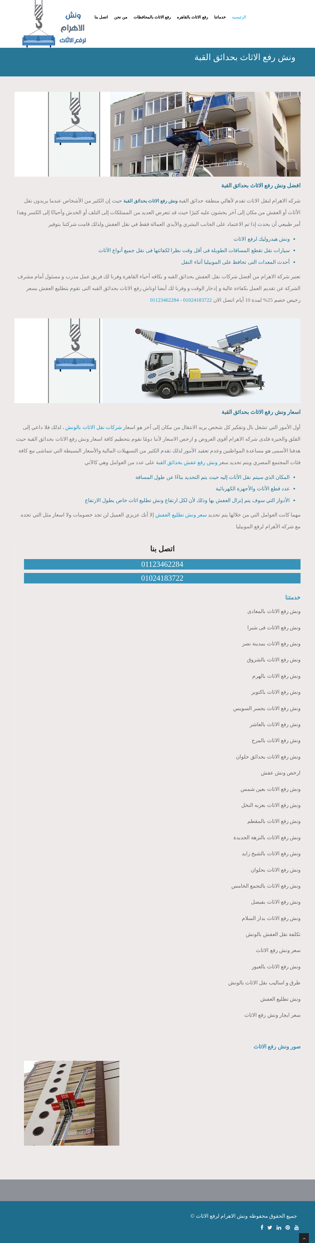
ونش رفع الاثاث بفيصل (276, 902)
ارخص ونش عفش (281, 773)
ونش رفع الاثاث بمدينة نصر (271, 644)
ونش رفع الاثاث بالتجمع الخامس (266, 886)
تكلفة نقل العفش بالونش (273, 934)
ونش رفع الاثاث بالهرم (276, 676)
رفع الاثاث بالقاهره (192, 17)
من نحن (120, 17)
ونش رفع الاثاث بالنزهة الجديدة (267, 837)
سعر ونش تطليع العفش (181, 515)
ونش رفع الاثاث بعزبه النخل (271, 805)
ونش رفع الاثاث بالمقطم (274, 821)
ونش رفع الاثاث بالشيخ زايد (271, 854)
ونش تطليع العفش (280, 999)
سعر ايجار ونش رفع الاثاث (272, 1015)
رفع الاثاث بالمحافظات (152, 17)
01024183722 (197, 300)
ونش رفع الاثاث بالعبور (276, 967)
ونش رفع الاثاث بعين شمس (271, 789)
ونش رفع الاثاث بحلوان (276, 870)
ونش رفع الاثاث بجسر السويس (267, 708)
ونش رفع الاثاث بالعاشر (275, 724)
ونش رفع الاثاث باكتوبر (276, 692)
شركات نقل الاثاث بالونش (93, 427)
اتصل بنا (101, 17)
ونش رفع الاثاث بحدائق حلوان (268, 757)
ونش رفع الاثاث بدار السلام (271, 918)
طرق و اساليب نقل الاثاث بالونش (264, 983)
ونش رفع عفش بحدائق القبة (186, 462)
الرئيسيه (239, 17)
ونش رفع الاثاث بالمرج (276, 740)
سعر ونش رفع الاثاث (278, 950)
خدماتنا (220, 17)
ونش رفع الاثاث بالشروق (274, 660)
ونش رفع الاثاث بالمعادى (274, 611)
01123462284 (164, 300)
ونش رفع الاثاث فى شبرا (274, 628)
